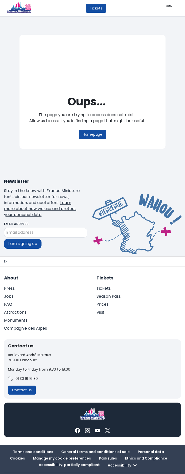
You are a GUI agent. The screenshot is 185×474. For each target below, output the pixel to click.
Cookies (17, 446)
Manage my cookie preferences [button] (62, 446)
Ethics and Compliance (146, 446)
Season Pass (108, 284)
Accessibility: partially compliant (69, 452)
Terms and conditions (33, 439)
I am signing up (22, 232)
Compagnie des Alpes (25, 316)
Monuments (16, 308)
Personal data (151, 439)
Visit (100, 300)
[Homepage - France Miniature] (6, 249)
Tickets (103, 276)
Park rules (108, 446)
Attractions (15, 300)
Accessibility (123, 453)
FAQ (8, 292)
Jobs (9, 284)
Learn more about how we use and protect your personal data (59, 200)
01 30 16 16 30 (23, 367)
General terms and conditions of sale (95, 439)
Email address (16, 212)
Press (9, 276)
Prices (102, 292)
